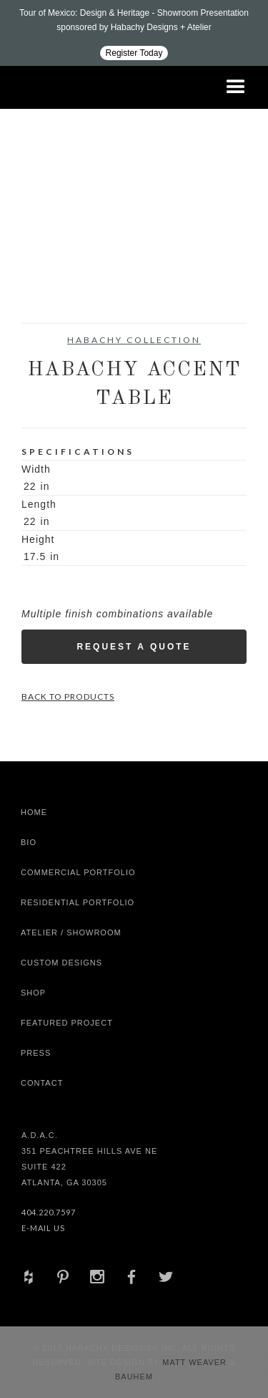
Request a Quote (133, 647)
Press (36, 1052)
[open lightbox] (50, 233)
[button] (235, 87)
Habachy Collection (134, 339)
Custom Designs (61, 962)
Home (34, 812)
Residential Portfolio (77, 902)
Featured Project (67, 1022)
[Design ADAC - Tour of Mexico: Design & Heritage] (134, 33)
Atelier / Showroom (71, 932)
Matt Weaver (195, 1362)
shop (33, 992)
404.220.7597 (48, 1212)
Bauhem (134, 1376)
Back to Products (67, 696)
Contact (42, 1083)
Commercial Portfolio (78, 872)
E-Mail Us (43, 1228)
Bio (28, 842)
